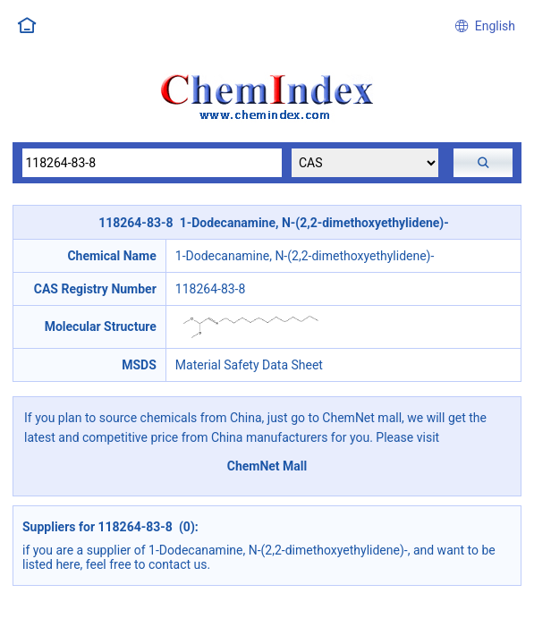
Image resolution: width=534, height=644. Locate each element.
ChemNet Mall (267, 466)
